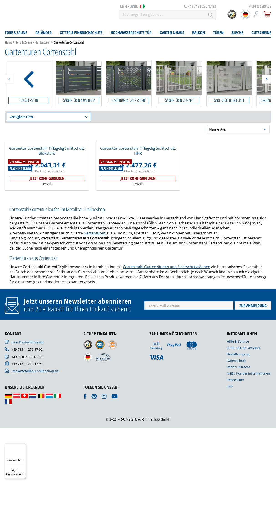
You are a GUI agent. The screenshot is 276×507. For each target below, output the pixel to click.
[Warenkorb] (267, 14)
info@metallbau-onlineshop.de (35, 449)
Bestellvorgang (238, 433)
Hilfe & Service (238, 420)
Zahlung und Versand (243, 426)
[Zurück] (9, 80)
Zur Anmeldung (253, 384)
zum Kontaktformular (27, 421)
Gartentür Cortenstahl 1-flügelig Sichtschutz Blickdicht (47, 152)
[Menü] (23, 446)
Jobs (230, 465)
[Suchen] (210, 15)
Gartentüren (42, 43)
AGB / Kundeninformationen (248, 452)
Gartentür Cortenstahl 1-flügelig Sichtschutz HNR (138, 152)
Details (46, 262)
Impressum (235, 458)
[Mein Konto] (256, 14)
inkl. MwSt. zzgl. (47, 249)
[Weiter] (266, 80)
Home (8, 43)
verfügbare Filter (49, 118)
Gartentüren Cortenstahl (69, 43)
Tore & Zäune (24, 43)
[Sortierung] (238, 130)
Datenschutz (236, 439)
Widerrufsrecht (238, 445)
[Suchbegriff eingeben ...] (172, 15)
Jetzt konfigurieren (47, 257)
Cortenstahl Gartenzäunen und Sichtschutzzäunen (166, 345)
